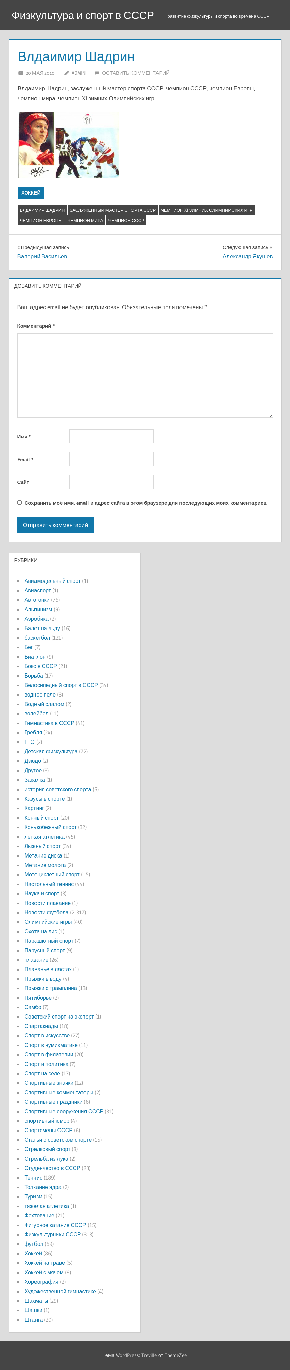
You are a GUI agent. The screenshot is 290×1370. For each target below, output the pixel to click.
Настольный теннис (49, 884)
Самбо (33, 1007)
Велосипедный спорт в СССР (61, 685)
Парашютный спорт (49, 940)
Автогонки (37, 599)
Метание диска (43, 855)
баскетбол (37, 637)
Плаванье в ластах (48, 969)
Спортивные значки (49, 1082)
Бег (29, 647)
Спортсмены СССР (49, 1130)
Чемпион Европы (41, 220)
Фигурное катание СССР (55, 1224)
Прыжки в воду (43, 978)
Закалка (35, 779)
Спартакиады (41, 1026)
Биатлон (35, 656)
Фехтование (39, 1215)
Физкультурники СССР (53, 1234)
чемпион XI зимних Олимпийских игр (207, 210)
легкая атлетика (45, 836)
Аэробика (37, 618)
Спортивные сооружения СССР (64, 1111)
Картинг (34, 808)
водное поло (40, 694)
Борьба (34, 675)
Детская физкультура (51, 751)
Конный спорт (42, 817)
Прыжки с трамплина (51, 988)
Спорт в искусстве (47, 1035)
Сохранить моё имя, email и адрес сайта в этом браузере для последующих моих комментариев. (146, 503)
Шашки (33, 1310)
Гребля (33, 732)
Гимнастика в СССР (50, 723)
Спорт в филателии (49, 1054)
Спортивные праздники (54, 1101)
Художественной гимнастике (60, 1291)
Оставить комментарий (136, 73)
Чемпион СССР (126, 220)
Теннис (33, 1177)
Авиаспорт (38, 590)
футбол (34, 1243)
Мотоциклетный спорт (52, 874)
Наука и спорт (42, 893)
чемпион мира (85, 220)
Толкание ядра (43, 1187)
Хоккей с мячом (44, 1272)
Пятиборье (38, 997)
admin (79, 73)
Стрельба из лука (46, 1158)
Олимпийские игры (48, 921)
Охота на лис (41, 931)
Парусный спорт (45, 950)
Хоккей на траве (45, 1262)
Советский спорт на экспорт (59, 1016)
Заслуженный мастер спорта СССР (113, 210)
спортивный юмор (47, 1120)
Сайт (23, 482)
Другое (33, 770)
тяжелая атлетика (47, 1206)
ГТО (30, 741)
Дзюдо (33, 760)
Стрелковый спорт (48, 1149)
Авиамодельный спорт (53, 580)
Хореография (41, 1281)
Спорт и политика (47, 1063)
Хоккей (30, 193)
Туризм (34, 1196)
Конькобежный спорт (51, 827)
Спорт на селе (42, 1073)
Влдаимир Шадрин (42, 210)
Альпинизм (38, 609)
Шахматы (36, 1300)
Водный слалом (44, 704)
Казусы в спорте (45, 798)
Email (25, 459)
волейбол (37, 713)
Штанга (34, 1319)
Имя (24, 436)
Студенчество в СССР (52, 1168)
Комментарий (36, 326)
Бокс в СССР (41, 666)
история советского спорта (58, 789)
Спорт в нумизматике (51, 1045)
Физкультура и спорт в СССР (82, 15)
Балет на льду (42, 628)
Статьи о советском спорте (58, 1139)
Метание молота (45, 865)
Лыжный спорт (43, 846)
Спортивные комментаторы (59, 1092)
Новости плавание (48, 902)
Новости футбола (47, 912)
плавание (37, 959)
